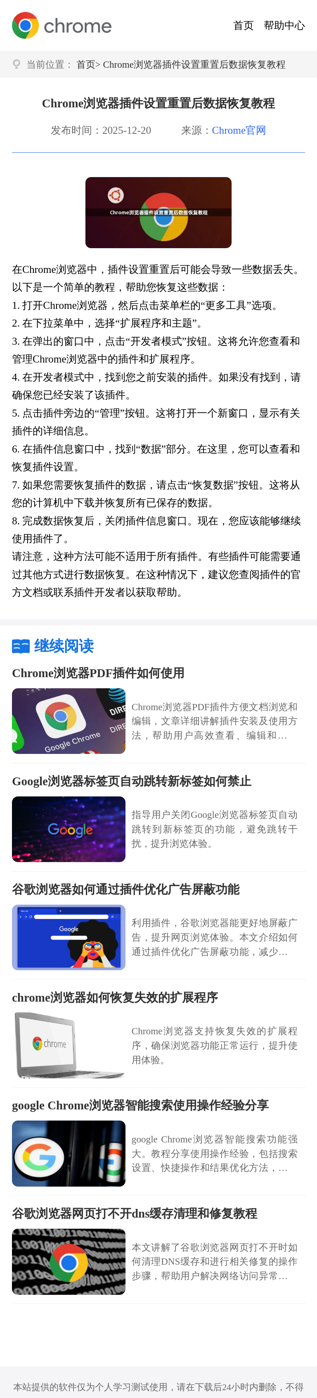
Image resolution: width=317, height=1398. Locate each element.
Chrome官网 (239, 130)
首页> (88, 64)
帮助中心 (284, 25)
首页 (243, 25)
